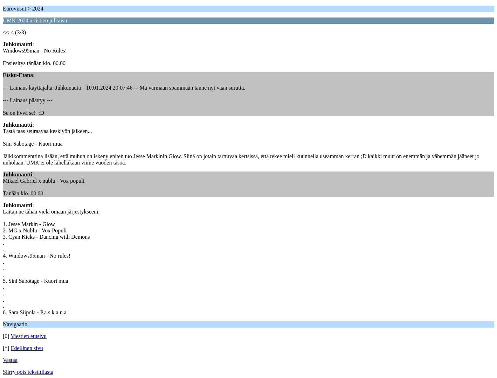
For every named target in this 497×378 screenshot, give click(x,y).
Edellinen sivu (27, 348)
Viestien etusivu (29, 336)
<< (6, 32)
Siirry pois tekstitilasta (28, 372)
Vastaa (10, 360)
